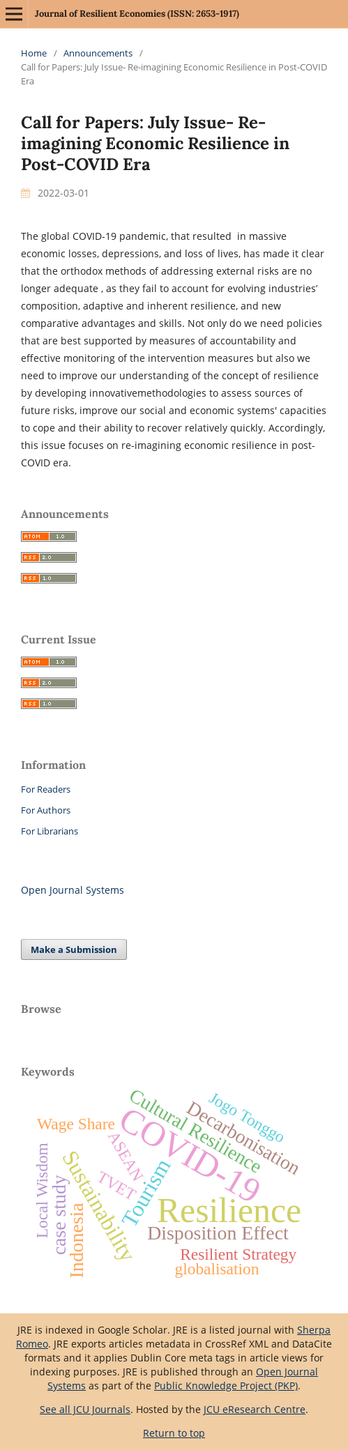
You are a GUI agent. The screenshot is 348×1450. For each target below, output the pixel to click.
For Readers (45, 789)
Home (34, 53)
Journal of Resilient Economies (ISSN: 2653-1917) (137, 14)
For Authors (45, 810)
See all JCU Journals (85, 1409)
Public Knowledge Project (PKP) (226, 1385)
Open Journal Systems (72, 889)
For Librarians (49, 831)
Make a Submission (74, 949)
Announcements (98, 53)
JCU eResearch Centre (254, 1409)
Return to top (174, 1433)
